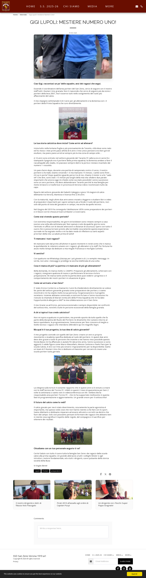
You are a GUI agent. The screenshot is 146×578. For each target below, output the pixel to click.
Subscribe (125, 561)
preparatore (56, 471)
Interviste (23, 15)
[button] (73, 6)
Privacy (15, 561)
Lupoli (37, 471)
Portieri (45, 471)
